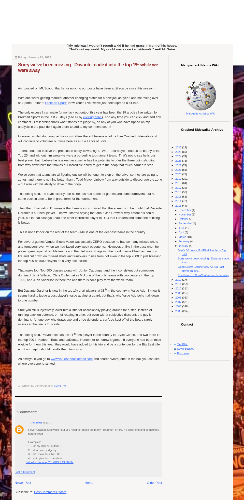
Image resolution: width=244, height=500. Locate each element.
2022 (178, 165)
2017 (178, 187)
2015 (178, 196)
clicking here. (92, 117)
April (182, 232)
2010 (178, 288)
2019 (178, 178)
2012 (178, 279)
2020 (178, 174)
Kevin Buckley (185, 348)
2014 (178, 201)
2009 (178, 293)
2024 (178, 156)
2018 (178, 183)
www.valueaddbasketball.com (72, 359)
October (184, 218)
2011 (178, 284)
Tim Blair (182, 344)
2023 (178, 160)
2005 (178, 311)
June (182, 228)
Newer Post (23, 483)
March (183, 236)
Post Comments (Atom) (50, 492)
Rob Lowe (183, 353)
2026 (178, 147)
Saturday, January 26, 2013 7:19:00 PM (49, 462)
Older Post (154, 483)
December (185, 210)
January (184, 245)
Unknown (36, 422)
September (186, 223)
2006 (178, 306)
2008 (178, 297)
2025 (178, 151)
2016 (178, 192)
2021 (178, 169)
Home (89, 483)
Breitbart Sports (56, 103)
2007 (178, 301)
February (184, 241)
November (185, 214)
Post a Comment (25, 472)
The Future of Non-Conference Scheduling (203, 275)
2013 (178, 205)
